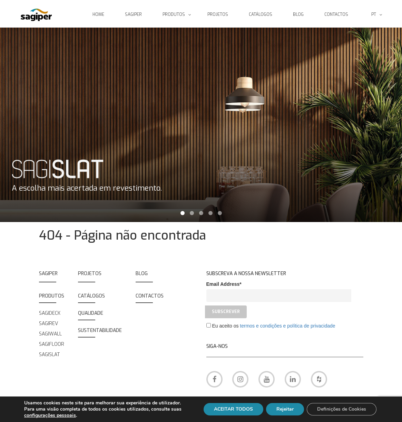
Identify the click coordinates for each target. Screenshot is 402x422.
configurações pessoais (50, 415)
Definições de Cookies (341, 409)
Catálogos (91, 296)
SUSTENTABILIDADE (100, 330)
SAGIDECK (49, 313)
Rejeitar (285, 409)
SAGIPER (48, 273)
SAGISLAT (49, 354)
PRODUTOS (51, 296)
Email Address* (224, 284)
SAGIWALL (50, 334)
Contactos (150, 296)
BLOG (142, 273)
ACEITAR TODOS (233, 409)
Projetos (89, 273)
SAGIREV (48, 323)
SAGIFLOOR (51, 344)
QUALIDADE (90, 313)
